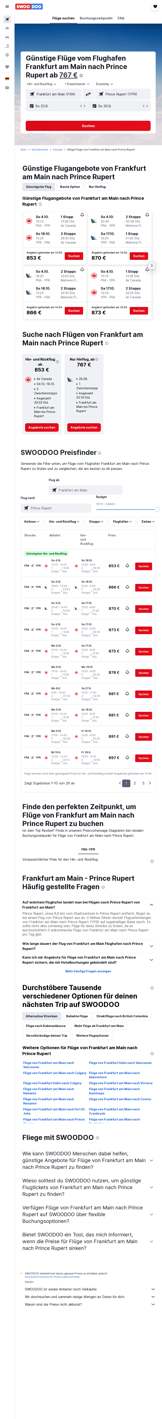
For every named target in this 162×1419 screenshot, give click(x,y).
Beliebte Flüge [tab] (77, 1016)
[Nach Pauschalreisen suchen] (7, 46)
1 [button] (126, 783)
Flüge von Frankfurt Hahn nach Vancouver (120, 1063)
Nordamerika (40, 149)
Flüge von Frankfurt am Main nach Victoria (121, 1083)
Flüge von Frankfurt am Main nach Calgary (55, 1073)
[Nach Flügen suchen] (7, 19)
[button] (7, 6)
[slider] (156, 509)
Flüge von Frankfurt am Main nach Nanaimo (48, 1101)
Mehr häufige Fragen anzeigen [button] (88, 971)
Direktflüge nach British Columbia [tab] (122, 1016)
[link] (42, 427)
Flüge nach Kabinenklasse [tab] (46, 1026)
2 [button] (135, 783)
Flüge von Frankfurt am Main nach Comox (120, 1099)
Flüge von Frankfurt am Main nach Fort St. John (54, 1111)
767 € (68, 75)
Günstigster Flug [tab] (38, 187)
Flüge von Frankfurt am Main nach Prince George (54, 1121)
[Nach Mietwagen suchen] (7, 37)
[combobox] (105, 84)
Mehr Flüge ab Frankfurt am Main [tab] (99, 1026)
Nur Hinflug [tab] (97, 187)
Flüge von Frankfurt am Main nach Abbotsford (114, 1075)
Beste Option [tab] (70, 187)
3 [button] (143, 783)
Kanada (58, 149)
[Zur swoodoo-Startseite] (29, 6)
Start (24, 149)
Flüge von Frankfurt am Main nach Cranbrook (114, 1111)
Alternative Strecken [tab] (42, 1016)
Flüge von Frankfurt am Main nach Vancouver (48, 1065)
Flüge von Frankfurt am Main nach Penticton (114, 1121)
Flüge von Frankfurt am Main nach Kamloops (114, 1091)
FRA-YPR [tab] (88, 849)
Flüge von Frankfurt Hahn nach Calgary (52, 1083)
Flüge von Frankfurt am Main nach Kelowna (48, 1091)
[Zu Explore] (7, 55)
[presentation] (81, 75)
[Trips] (7, 67)
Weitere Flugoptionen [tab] (92, 1035)
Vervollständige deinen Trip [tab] (47, 1035)
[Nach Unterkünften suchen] (7, 28)
